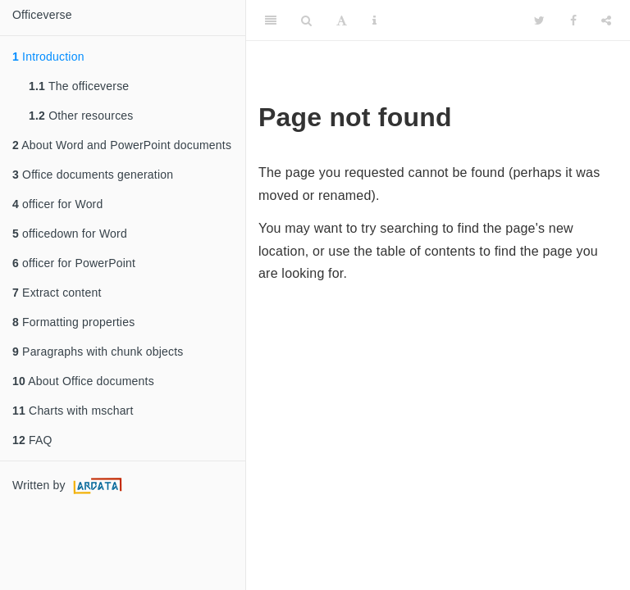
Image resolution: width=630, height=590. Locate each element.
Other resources (81, 115)
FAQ (32, 440)
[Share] (606, 20)
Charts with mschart (73, 410)
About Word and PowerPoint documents (121, 145)
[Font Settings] (341, 20)
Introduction (48, 56)
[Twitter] (539, 20)
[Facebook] (573, 20)
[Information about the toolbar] (374, 20)
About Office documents (83, 381)
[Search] (306, 20)
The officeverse (79, 86)
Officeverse (42, 14)
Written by (69, 486)
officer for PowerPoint (73, 263)
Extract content (56, 292)
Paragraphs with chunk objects (98, 351)
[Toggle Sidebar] (271, 20)
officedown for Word (69, 233)
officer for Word (57, 204)
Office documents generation (92, 174)
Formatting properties (73, 322)
